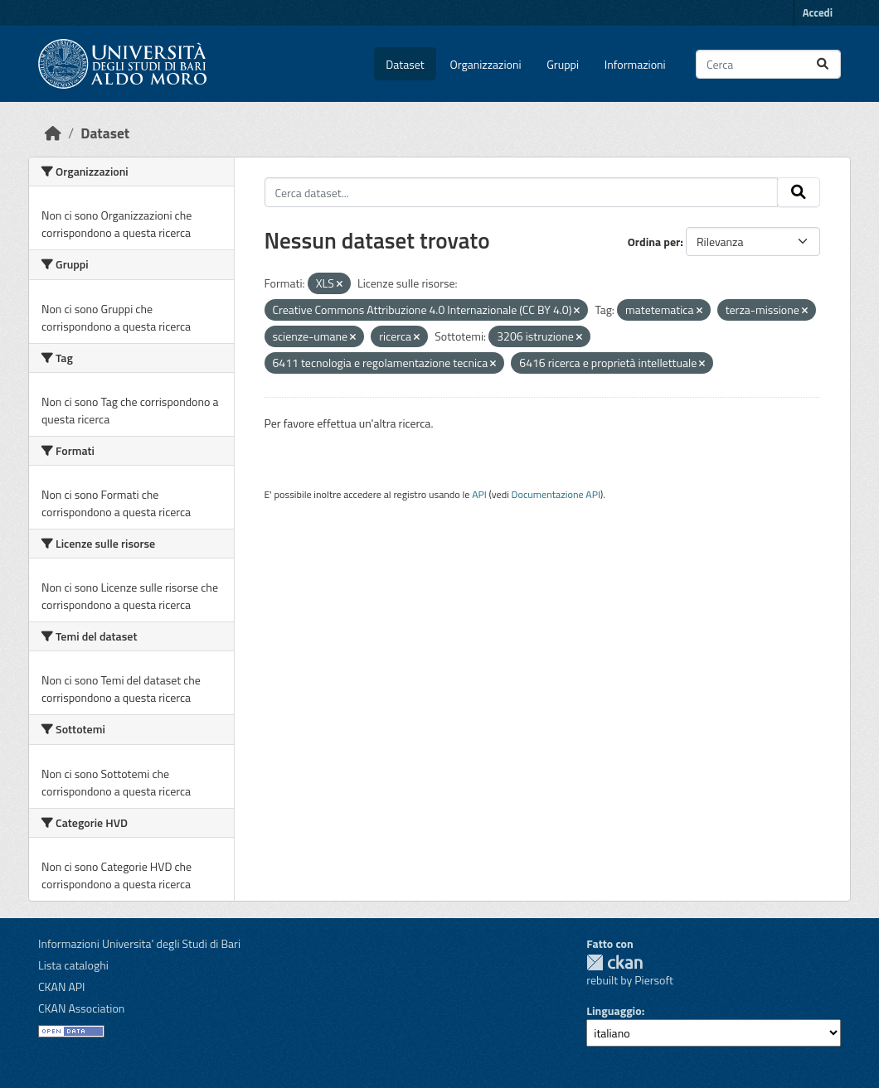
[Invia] (822, 64)
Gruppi (562, 64)
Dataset (405, 64)
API (479, 494)
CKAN (614, 962)
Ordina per (654, 241)
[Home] (53, 133)
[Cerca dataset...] (768, 64)
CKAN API (61, 986)
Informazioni (635, 64)
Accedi (818, 12)
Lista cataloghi (73, 965)
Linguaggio (613, 1010)
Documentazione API (556, 494)
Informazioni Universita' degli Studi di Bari (139, 943)
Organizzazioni (486, 64)
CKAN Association (81, 1008)
